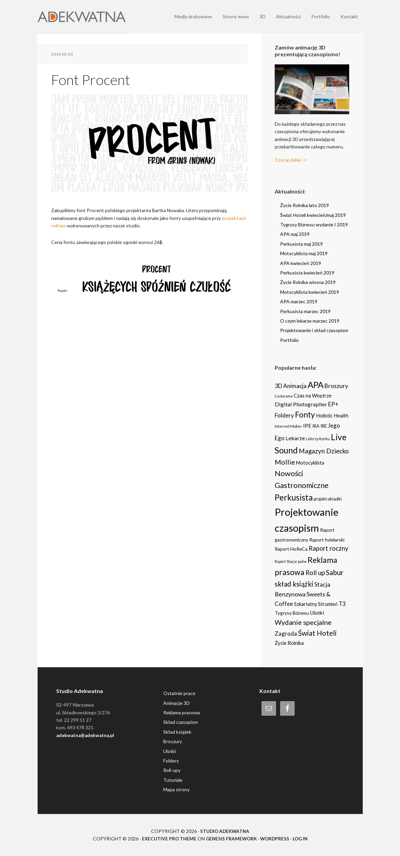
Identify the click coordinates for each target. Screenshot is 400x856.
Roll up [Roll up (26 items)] (315, 572)
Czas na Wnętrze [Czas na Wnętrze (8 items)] (313, 395)
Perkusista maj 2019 (301, 244)
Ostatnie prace (179, 693)
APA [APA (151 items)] (315, 385)
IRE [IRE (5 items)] (323, 426)
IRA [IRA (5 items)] (315, 426)
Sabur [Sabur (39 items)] (334, 572)
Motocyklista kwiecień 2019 (309, 292)
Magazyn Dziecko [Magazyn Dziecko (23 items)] (324, 450)
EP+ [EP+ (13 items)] (333, 404)
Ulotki (169, 751)
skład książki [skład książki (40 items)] (294, 584)
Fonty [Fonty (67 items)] (305, 414)
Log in (302, 838)
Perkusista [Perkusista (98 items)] (294, 497)
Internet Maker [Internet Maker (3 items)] (288, 426)
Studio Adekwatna (224, 831)
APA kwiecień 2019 (300, 263)
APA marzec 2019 (298, 301)
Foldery (171, 760)
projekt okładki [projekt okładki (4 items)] (328, 499)
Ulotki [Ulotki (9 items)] (317, 613)
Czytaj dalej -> (291, 160)
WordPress (275, 838)
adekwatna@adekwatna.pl (86, 735)
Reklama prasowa (181, 712)
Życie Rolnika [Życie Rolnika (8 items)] (289, 642)
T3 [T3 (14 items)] (342, 603)
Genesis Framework (231, 838)
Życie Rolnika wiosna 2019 (308, 282)
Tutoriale (173, 780)
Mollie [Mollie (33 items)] (285, 462)
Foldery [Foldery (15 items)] (284, 415)
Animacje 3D (176, 703)
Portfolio (289, 340)
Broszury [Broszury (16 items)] (336, 385)
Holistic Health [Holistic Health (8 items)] (332, 415)
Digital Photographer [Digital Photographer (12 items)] (301, 404)
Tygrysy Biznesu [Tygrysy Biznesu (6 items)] (292, 613)
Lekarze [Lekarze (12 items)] (295, 437)
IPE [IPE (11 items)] (307, 425)
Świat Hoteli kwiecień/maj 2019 (313, 215)
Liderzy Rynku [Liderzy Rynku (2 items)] (318, 438)
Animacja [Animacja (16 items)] (295, 385)
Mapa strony (176, 789)
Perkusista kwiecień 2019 (307, 273)
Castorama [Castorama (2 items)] (284, 396)
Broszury (172, 741)
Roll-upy (172, 770)
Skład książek (177, 732)
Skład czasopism (180, 722)
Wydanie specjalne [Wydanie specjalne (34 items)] (303, 622)
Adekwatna (82, 17)
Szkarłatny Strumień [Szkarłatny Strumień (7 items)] (316, 604)
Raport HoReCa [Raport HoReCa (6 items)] (291, 549)
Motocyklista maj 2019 (304, 253)
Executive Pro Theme (167, 838)
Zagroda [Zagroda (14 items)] (286, 633)
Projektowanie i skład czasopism (314, 330)
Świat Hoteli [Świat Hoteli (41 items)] (317, 633)
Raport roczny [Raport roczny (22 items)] (328, 548)
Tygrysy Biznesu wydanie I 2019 (314, 224)
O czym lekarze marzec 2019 (309, 321)
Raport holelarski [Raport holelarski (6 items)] (326, 539)
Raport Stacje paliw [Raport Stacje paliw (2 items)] (291, 561)
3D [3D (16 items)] (278, 385)
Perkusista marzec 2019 (305, 311)
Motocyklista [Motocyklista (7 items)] (310, 463)
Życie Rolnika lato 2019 (304, 205)
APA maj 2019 (295, 234)
